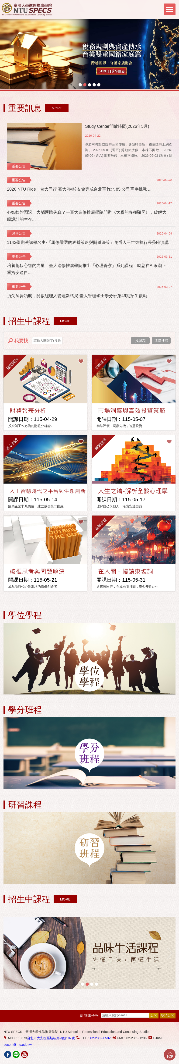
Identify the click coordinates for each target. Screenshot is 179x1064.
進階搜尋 (161, 340)
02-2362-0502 (100, 1038)
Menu (170, 9)
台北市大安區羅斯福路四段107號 (51, 1038)
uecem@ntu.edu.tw (17, 1044)
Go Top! (170, 1054)
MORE (57, 108)
